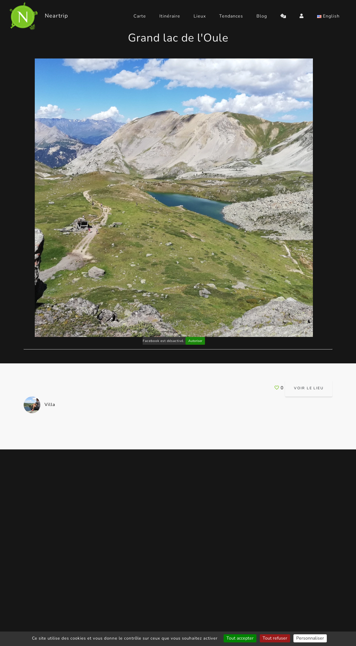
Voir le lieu (308, 388)
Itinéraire (169, 16)
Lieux (200, 16)
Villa (39, 405)
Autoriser (195, 341)
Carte (140, 16)
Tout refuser (275, 638)
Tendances (231, 16)
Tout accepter (240, 638)
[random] (283, 16)
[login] (301, 16)
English (328, 16)
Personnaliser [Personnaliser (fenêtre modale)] (310, 638)
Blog (261, 16)
